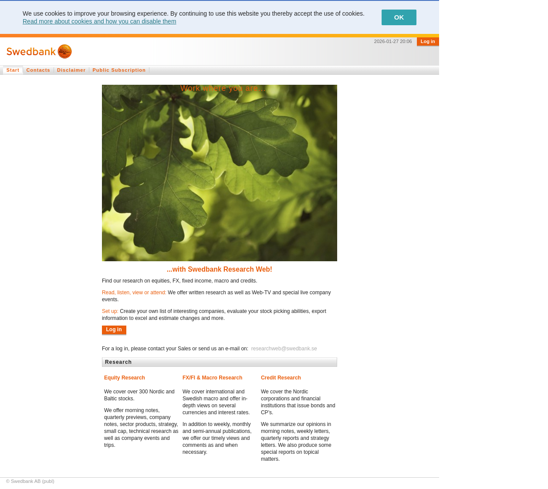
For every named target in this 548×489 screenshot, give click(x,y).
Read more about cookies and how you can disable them (99, 21)
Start (13, 70)
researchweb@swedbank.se (283, 349)
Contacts (38, 70)
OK (399, 17)
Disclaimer (71, 70)
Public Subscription (118, 70)
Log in (428, 41)
